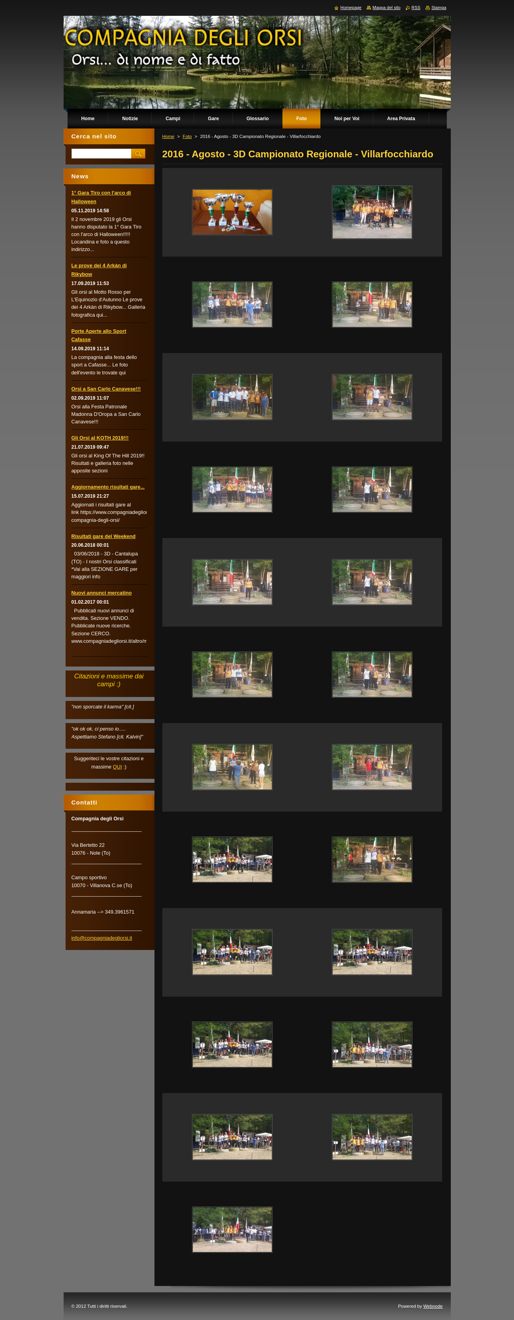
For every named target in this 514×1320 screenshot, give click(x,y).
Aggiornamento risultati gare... (108, 487)
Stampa (438, 7)
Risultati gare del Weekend (104, 536)
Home (168, 136)
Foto (187, 136)
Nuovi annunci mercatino (102, 593)
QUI (117, 767)
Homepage (351, 7)
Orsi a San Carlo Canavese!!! (106, 389)
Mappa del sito (387, 7)
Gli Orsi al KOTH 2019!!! (100, 438)
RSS (416, 7)
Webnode (432, 1306)
